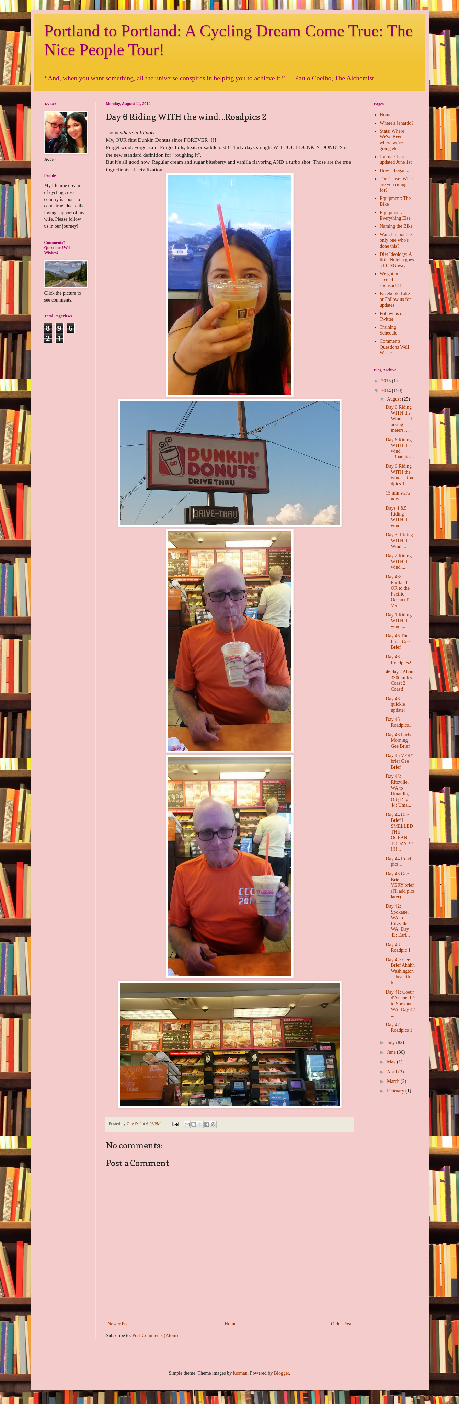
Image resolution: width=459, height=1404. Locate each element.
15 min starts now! (398, 495)
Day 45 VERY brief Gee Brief (399, 761)
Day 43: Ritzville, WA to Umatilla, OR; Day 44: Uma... (398, 791)
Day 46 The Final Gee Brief (398, 641)
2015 (386, 380)
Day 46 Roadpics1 (398, 722)
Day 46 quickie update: (395, 704)
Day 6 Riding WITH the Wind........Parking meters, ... (399, 419)
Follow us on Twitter (392, 316)
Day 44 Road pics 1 (398, 861)
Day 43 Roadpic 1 (398, 947)
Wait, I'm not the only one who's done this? (396, 240)
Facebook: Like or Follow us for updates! (395, 299)
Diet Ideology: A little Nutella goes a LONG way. (397, 260)
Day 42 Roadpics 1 (399, 1027)
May (392, 1061)
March (394, 1081)
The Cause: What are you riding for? (396, 184)
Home (230, 1323)
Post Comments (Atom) (155, 1335)
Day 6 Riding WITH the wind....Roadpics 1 (399, 475)
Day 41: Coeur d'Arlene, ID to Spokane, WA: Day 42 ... (400, 1003)
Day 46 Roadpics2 (398, 659)
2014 (386, 390)
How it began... (394, 170)
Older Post (341, 1323)
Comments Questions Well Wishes (394, 347)
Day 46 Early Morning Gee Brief (398, 740)
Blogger (281, 1373)
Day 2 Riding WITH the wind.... (398, 561)
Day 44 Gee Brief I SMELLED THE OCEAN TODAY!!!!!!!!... (399, 832)
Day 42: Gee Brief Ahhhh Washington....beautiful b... (400, 971)
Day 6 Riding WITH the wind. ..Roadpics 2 (400, 448)
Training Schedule (388, 330)
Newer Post (119, 1323)
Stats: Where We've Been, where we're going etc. (392, 139)
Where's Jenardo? (397, 123)
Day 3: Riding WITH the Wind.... (399, 540)
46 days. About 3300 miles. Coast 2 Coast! (400, 680)
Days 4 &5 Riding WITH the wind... (398, 517)
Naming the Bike (396, 226)
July (391, 1042)
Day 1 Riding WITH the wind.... (398, 620)
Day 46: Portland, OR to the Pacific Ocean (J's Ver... (398, 591)
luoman (240, 1373)
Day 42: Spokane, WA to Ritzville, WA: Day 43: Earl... (398, 921)
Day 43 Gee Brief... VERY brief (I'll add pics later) (400, 885)
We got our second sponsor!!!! (390, 279)
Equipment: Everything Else (395, 215)
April (392, 1071)
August (394, 399)
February (396, 1091)
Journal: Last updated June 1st (396, 159)
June (392, 1052)
